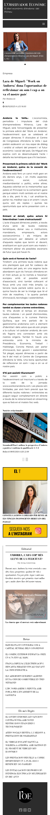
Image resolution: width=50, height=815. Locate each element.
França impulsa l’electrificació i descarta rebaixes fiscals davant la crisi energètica (25, 666)
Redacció (10, 99)
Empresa (7, 73)
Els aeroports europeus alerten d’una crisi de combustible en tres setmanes (25, 679)
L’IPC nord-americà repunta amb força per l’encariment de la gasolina (23, 691)
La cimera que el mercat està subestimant (26, 622)
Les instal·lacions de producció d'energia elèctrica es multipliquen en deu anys (26, 773)
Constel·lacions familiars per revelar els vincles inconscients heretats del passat (25, 518)
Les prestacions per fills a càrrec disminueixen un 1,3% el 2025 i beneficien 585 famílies (25, 760)
